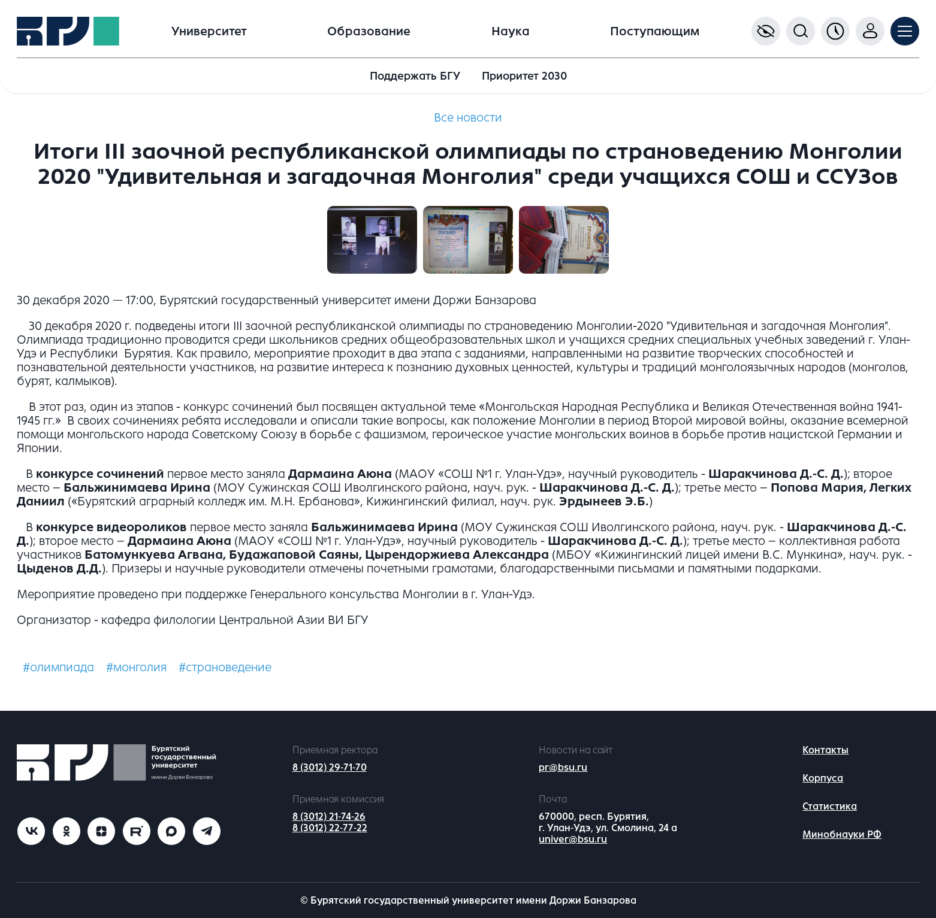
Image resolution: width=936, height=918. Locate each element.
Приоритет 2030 (524, 76)
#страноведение (225, 667)
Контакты (825, 750)
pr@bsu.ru (563, 767)
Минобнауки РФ (841, 834)
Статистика (829, 806)
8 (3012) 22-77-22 (329, 828)
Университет (209, 31)
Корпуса (822, 778)
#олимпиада (58, 667)
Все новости (468, 117)
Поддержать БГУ (415, 76)
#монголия (136, 667)
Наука (510, 31)
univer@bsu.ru (573, 839)
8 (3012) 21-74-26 (329, 816)
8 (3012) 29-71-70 (329, 767)
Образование (368, 31)
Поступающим (654, 31)
